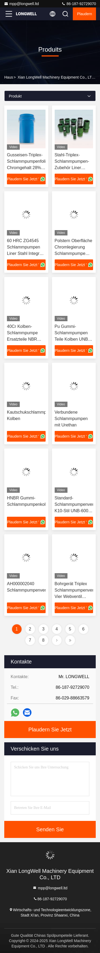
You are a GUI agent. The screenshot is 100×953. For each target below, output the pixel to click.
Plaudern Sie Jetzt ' (26, 179)
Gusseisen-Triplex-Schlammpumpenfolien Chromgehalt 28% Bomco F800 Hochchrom (28, 168)
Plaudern (84, 14)
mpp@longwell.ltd (21, 4)
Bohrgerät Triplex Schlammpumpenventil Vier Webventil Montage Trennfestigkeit (76, 596)
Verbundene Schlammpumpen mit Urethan (71, 418)
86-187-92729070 (78, 4)
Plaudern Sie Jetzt (49, 729)
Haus (8, 77)
